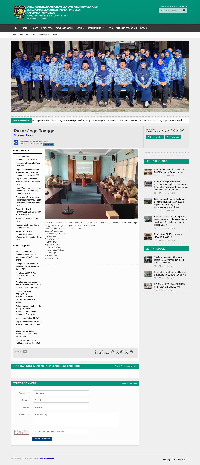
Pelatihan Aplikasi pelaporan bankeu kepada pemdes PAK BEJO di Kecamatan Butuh (28, 285)
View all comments (129, 383)
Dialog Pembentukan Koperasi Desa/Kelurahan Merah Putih (27, 334)
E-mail (25, 400)
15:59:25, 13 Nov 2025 (164, 228)
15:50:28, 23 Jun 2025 (164, 278)
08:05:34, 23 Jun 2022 (164, 290)
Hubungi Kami (169, 459)
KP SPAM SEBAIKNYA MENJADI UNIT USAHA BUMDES (26, 275)
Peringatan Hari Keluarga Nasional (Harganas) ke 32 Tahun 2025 (27, 266)
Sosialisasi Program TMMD (27, 218)
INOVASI (143, 28)
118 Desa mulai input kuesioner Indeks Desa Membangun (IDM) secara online (169, 260)
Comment (24, 415)
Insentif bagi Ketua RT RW (27, 318)
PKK (27, 34)
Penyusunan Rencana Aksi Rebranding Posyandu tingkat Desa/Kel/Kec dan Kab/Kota (28, 200)
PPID (111, 28)
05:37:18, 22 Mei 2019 (164, 266)
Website (25, 407)
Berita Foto (46, 28)
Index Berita (183, 459)
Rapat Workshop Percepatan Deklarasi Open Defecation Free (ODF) (28, 191)
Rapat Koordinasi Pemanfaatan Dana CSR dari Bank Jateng (28, 212)
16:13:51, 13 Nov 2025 (164, 193)
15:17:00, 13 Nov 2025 (164, 240)
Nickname (24, 393)
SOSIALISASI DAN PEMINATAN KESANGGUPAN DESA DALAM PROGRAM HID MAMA (26, 296)
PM (34, 34)
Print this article (155, 137)
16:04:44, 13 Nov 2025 (164, 211)
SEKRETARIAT (44, 34)
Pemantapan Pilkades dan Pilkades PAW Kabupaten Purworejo (37, 120)
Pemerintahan (48, 144)
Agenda (80, 28)
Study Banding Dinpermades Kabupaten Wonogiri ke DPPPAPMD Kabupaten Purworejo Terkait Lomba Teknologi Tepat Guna (128, 120)
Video (35, 28)
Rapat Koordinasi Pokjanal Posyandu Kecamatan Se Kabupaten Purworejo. (27, 172)
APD (14, 34)
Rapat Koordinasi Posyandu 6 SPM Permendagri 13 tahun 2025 (29, 324)
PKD (21, 34)
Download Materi (64, 28)
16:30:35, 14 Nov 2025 (164, 176)
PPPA (55, 34)
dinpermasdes (100, 113)
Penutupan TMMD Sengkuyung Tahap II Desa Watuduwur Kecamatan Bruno (29, 234)
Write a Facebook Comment (126, 366)
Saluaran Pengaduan (126, 28)
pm (25, 352)
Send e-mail (173, 137)
